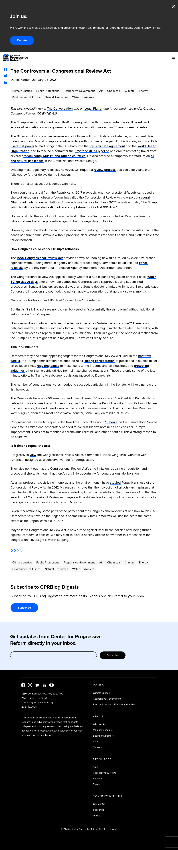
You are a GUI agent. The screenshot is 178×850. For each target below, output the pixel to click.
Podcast (97, 778)
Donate (22, 40)
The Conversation (60, 108)
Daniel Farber (20, 79)
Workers (89, 97)
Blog (95, 767)
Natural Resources (56, 97)
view (33, 454)
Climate (130, 91)
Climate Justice (22, 91)
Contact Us (99, 804)
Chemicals (113, 91)
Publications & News (104, 773)
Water (76, 97)
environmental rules (132, 127)
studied (115, 482)
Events (97, 784)
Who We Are (100, 724)
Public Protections (47, 91)
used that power (22, 146)
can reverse (55, 136)
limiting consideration (99, 360)
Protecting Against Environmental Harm (115, 704)
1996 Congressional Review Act (40, 258)
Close (174, 6)
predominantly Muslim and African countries (54, 156)
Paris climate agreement (107, 146)
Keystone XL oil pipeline (92, 151)
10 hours (111, 422)
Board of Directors (103, 736)
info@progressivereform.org (37, 702)
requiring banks (48, 365)
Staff (95, 741)
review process (105, 169)
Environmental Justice (26, 97)
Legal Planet (93, 108)
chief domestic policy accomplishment (60, 207)
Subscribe (24, 608)
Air (101, 91)
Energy (143, 91)
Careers (97, 747)
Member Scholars (103, 730)
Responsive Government (79, 91)
